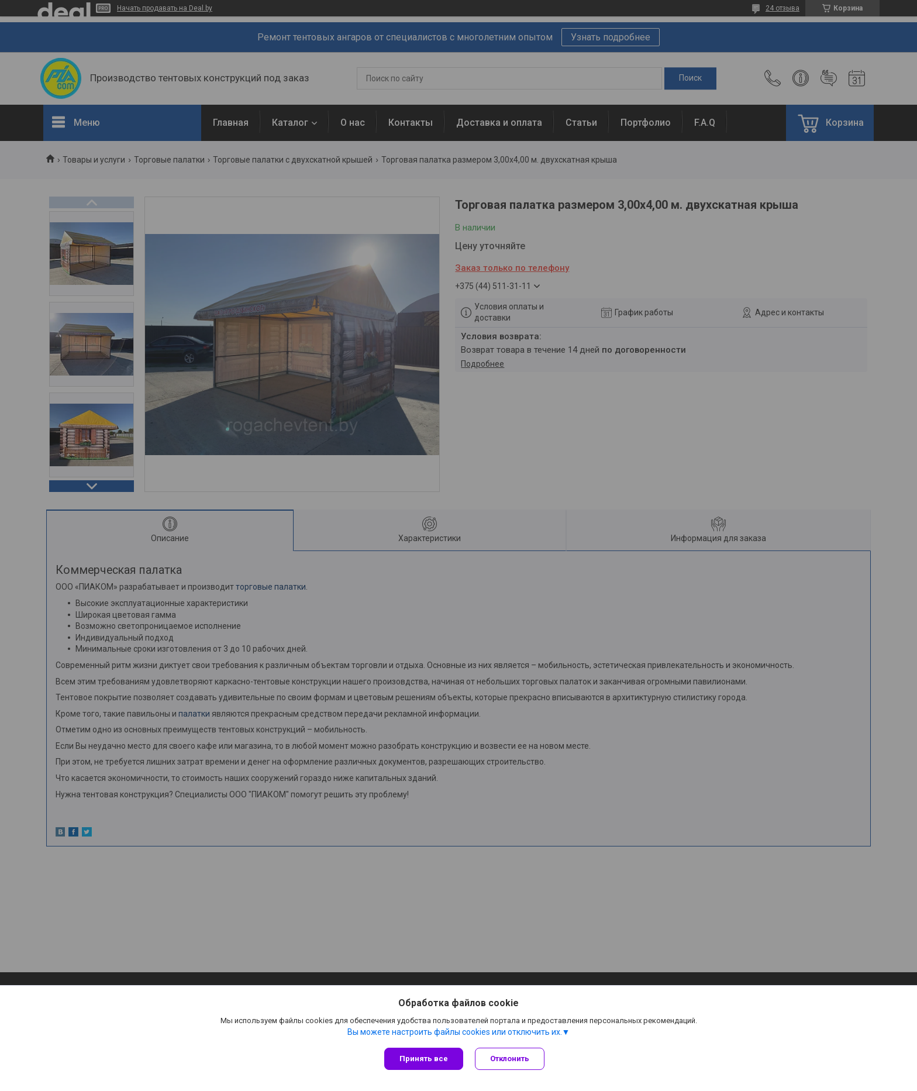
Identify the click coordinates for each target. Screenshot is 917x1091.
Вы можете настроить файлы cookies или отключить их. (454, 1032)
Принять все (423, 1058)
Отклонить (509, 1058)
